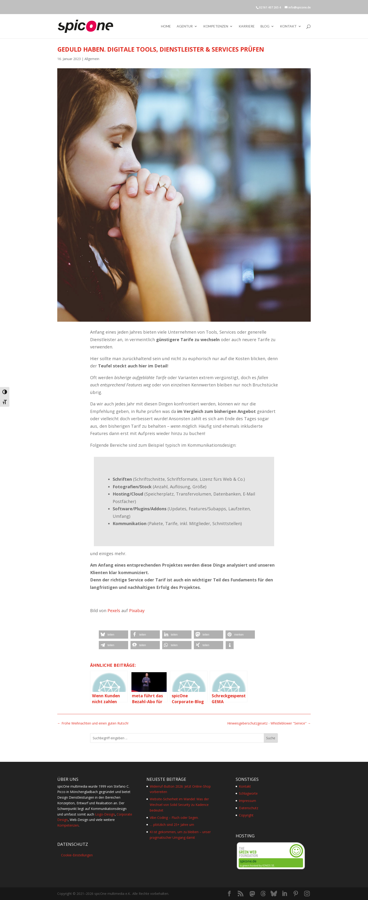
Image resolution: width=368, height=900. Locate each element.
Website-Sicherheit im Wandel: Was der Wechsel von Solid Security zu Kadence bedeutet (179, 804)
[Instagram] (307, 894)
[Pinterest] (296, 894)
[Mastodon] (252, 894)
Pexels (113, 610)
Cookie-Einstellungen (77, 855)
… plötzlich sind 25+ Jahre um (172, 824)
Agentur (185, 26)
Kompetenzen (215, 26)
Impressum (247, 800)
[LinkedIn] (284, 894)
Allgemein (91, 59)
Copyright (246, 815)
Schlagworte (248, 793)
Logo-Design (105, 814)
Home (166, 26)
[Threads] (263, 893)
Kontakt (288, 26)
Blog (265, 26)
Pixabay (137, 610)
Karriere (247, 26)
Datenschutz (248, 808)
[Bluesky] (274, 893)
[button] (113, 634)
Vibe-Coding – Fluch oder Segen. (174, 817)
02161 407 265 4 (270, 7)
